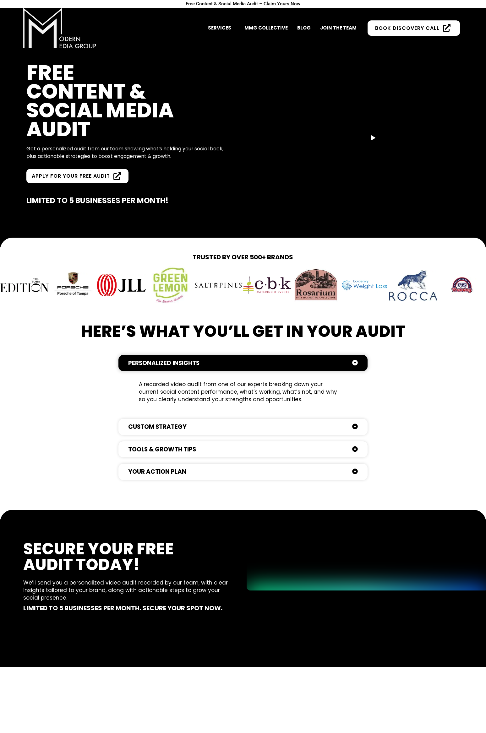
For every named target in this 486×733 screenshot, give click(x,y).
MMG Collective (266, 23)
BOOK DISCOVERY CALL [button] (413, 24)
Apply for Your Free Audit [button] (79, 184)
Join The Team (338, 23)
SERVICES (219, 23)
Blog (304, 23)
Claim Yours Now (284, 4)
